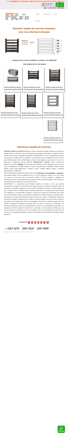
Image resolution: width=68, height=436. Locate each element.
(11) (12, 229)
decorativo (41, 173)
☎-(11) (50, 8)
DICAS (55, 14)
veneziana (60, 173)
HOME (37, 14)
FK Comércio (17, 17)
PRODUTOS (46, 14)
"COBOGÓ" (20, 164)
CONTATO (37, 21)
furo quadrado (50, 173)
